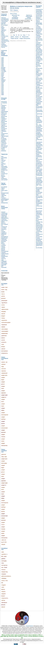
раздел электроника (25, 38)
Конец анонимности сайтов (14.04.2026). (39, 234)
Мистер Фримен (3, 249)
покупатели (4, 320)
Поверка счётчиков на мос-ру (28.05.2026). (39, 86)
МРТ (2, 266)
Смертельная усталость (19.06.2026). (39, 14)
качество (3, 368)
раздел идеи (4, 395)
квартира (3, 371)
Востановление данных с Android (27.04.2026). (39, 167)
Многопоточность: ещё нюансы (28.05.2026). (39, 81)
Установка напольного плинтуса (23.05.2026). (39, 99)
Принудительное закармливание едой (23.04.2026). (39, 200)
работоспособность (6, 576)
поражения (4, 324)
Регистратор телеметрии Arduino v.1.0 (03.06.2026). (39, 53)
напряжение (4, 373)
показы (3, 318)
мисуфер (3, 311)
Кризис (3, 221)
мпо (2, 567)
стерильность (4, 598)
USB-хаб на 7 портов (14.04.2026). (39, 230)
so (21, 35)
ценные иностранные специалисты (4, 351)
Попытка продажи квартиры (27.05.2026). (39, 91)
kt (16, 35)
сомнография (4, 331)
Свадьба (3, 252)
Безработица (4, 237)
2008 (2, 552)
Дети (6, 217)
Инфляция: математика (4, 239)
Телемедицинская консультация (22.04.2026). (39, 206)
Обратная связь (26, 2)
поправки (3, 574)
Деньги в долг (3, 223)
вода (2, 366)
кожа (2, 563)
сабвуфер (3, 578)
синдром (3, 585)
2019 (11, 10)
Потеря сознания (3, 244)
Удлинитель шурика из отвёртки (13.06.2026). (39, 32)
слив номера (4, 329)
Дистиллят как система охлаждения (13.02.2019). (15, 17)
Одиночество (4, 220)
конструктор (4, 565)
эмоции (3, 544)
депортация (4, 300)
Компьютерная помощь (4, 254)
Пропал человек (3, 247)
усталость (3, 342)
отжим (5, 567)
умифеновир (4, 333)
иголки (3, 305)
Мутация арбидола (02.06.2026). (39, 57)
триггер (3, 600)
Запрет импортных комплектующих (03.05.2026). (39, 157)
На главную (6, 2)
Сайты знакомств (3, 228)
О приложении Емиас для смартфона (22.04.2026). (39, 212)
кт (20, 36)
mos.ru (3, 294)
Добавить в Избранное (16, 2)
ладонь (3, 307)
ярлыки (3, 607)
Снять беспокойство (4, 236)
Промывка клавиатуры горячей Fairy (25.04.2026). (39, 180)
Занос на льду (3, 259)
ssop (24, 35)
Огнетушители (4, 251)
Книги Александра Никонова (4, 263)
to (28, 35)
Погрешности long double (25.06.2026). (39, 11)
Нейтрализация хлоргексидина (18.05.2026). (39, 114)
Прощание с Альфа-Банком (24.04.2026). (39, 190)
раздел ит (3, 397)
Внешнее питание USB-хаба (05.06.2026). (39, 48)
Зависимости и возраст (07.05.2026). (39, 147)
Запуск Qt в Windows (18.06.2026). (39, 18)
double (3, 287)
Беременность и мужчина (4, 219)
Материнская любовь (4, 257)
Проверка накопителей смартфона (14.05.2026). (39, 129)
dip (14, 35)
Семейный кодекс (3, 216)
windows (3, 364)
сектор (3, 580)
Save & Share (13, 13)
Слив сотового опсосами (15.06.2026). (39, 27)
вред (2, 456)
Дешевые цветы (3, 242)
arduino (3, 362)
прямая (3, 327)
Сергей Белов (29, 626)
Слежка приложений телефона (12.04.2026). (39, 239)
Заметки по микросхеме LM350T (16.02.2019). (29, 17)
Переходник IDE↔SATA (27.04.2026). (39, 171)
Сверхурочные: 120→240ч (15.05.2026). (39, 124)
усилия (3, 340)
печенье (3, 569)
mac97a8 (3, 554)
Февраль (16, 10)
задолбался (4, 302)
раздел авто (4, 375)
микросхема (25, 36)
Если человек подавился (3, 232)
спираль (3, 591)
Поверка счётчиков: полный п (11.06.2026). (39, 37)
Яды (6, 214)
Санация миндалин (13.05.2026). (39, 133)
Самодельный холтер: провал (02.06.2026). (39, 61)
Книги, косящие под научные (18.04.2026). (39, 222)
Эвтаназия (3, 267)
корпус (17, 36)
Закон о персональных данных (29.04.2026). (39, 162)
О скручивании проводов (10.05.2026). (39, 142)
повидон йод (4, 571)
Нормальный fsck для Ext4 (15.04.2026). (39, 227)
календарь (4, 560)
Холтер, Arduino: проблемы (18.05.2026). (39, 119)
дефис (12, 36)
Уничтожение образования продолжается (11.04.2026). (39, 245)
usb (6, 362)
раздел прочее (14, 38)
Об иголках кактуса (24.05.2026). (39, 95)
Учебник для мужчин (4, 214)
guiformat (3, 454)
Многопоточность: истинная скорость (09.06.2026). (39, 43)
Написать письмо (35, 2)
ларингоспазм (4, 309)
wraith (5, 556)
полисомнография (5, 322)
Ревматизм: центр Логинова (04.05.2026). (39, 151)
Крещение (3, 234)
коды (5, 456)
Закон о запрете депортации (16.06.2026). (39, 22)
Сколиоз (3, 212)
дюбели (3, 558)
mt (18, 35)
